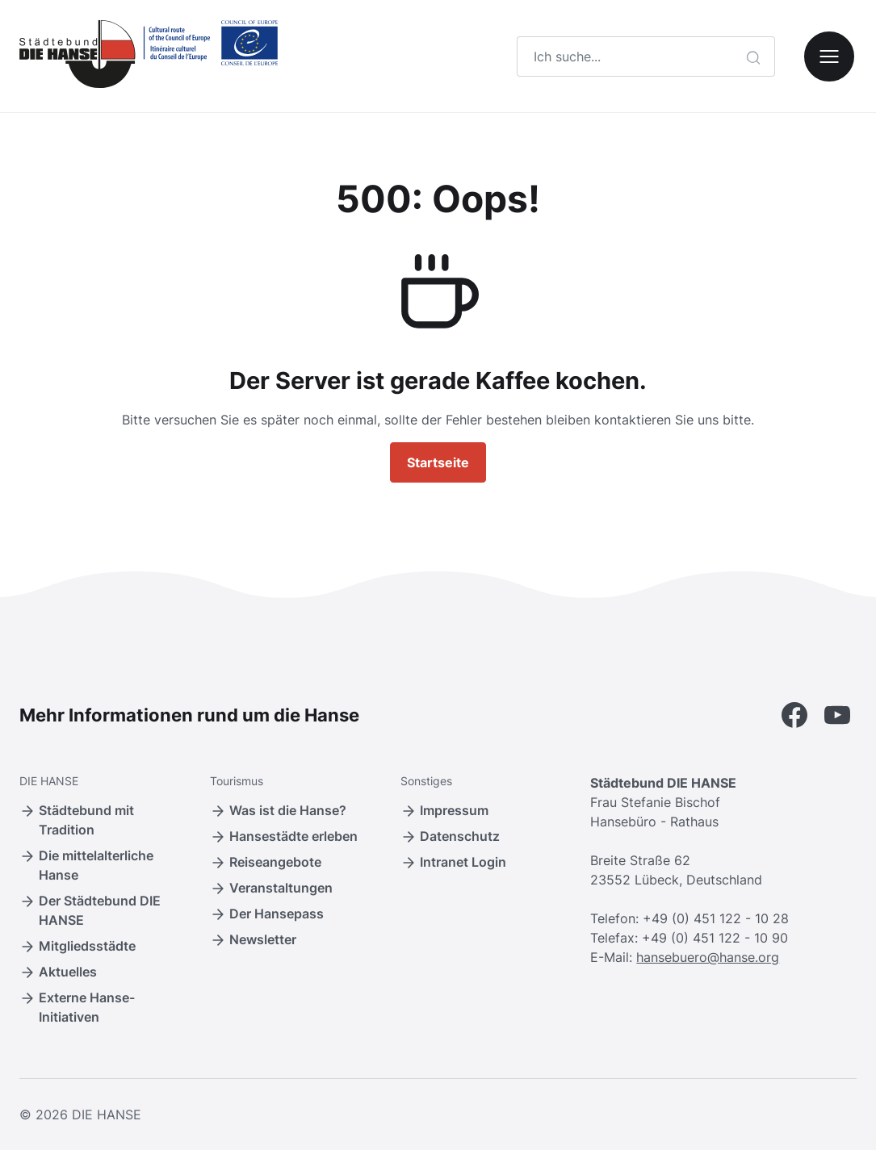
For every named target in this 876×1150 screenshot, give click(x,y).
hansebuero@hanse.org (707, 957)
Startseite (438, 462)
